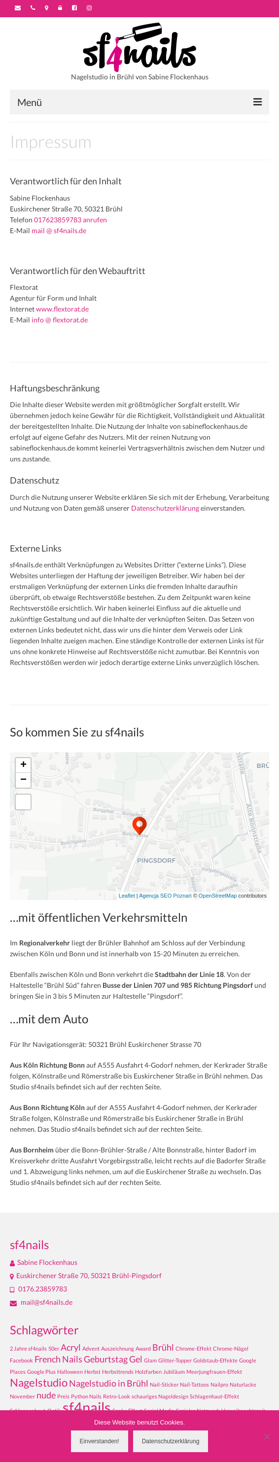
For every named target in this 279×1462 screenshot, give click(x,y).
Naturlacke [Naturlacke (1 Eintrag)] (243, 1384)
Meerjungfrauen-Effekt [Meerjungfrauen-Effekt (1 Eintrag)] (214, 1371)
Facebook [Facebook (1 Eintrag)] (21, 1360)
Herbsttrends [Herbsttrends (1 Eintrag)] (118, 1371)
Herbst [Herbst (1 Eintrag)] (92, 1371)
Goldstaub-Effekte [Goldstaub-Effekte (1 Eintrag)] (215, 1360)
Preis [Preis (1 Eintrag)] (63, 1396)
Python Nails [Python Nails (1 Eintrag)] (86, 1396)
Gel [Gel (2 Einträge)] (135, 1359)
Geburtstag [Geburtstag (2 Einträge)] (106, 1359)
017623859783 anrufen (70, 219)
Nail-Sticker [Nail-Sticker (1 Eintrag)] (164, 1384)
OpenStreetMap (218, 896)
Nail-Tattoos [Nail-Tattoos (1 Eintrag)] (194, 1384)
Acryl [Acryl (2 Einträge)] (71, 1347)
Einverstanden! (99, 1441)
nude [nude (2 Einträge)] (46, 1395)
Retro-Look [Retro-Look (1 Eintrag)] (116, 1396)
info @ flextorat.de (60, 319)
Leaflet (127, 896)
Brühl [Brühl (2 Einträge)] (163, 1347)
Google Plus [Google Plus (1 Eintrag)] (41, 1371)
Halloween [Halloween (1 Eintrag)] (70, 1371)
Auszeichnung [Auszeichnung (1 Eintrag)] (117, 1348)
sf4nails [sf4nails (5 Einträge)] (87, 1407)
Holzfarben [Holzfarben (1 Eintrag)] (148, 1371)
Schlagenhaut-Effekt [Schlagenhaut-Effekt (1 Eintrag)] (214, 1396)
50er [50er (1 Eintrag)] (53, 1348)
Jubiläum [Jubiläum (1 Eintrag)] (174, 1371)
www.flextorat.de (62, 309)
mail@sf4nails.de (41, 1302)
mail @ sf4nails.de (59, 230)
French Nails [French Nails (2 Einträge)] (58, 1359)
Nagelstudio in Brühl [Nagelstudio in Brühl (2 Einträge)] (108, 1383)
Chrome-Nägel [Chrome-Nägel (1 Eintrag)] (230, 1348)
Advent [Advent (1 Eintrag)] (91, 1348)
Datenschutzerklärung (165, 508)
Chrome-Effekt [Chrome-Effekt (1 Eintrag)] (193, 1348)
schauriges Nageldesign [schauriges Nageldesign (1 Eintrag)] (160, 1396)
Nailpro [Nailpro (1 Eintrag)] (219, 1384)
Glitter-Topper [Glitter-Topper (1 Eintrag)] (175, 1360)
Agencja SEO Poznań (165, 896)
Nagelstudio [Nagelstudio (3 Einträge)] (39, 1382)
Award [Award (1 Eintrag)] (143, 1348)
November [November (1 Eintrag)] (22, 1396)
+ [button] (23, 765)
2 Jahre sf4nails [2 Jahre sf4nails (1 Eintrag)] (28, 1348)
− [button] (23, 780)
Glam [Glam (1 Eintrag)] (150, 1360)
